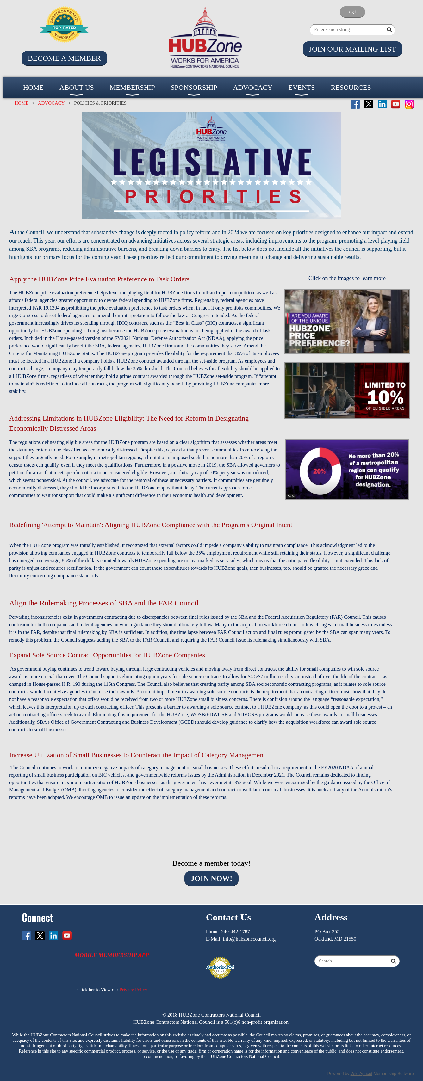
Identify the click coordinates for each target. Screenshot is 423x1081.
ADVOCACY (51, 103)
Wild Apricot (361, 1073)
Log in (352, 11)
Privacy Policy (133, 989)
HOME (21, 103)
